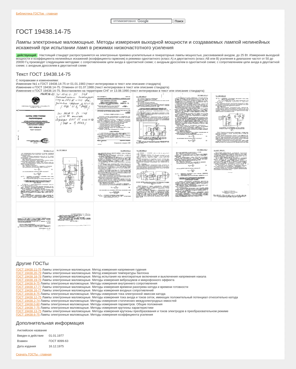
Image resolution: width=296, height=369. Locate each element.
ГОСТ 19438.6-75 (28, 314)
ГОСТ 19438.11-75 (28, 269)
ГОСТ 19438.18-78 (28, 276)
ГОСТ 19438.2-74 (28, 300)
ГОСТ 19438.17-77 (28, 287)
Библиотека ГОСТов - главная (37, 13)
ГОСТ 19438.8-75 (28, 294)
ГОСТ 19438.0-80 (28, 304)
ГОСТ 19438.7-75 (28, 307)
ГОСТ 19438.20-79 (28, 273)
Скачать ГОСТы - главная (34, 354)
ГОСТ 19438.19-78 (28, 280)
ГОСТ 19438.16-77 (28, 290)
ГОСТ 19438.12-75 (28, 297)
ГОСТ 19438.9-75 (28, 283)
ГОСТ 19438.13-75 (28, 311)
